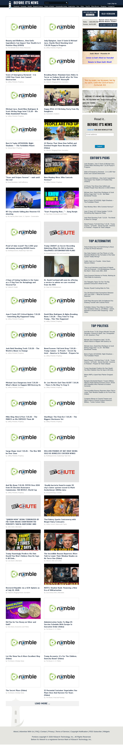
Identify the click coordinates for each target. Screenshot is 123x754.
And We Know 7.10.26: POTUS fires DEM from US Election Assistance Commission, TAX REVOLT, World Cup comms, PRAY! (23, 488)
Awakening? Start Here (25, 250)
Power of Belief (49, 6)
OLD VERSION (108, 13)
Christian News (19, 661)
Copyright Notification (79, 732)
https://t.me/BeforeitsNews (92, 106)
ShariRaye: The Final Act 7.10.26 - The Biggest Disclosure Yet (60, 418)
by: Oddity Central (49, 524)
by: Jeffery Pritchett (49, 48)
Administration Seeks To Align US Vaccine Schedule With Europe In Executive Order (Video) (58, 624)
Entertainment (57, 287)
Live (78, 6)
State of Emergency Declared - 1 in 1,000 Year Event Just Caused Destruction (21, 77)
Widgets (106, 732)
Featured (16, 6)
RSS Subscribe (95, 732)
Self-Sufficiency (23, 182)
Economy (23, 6)
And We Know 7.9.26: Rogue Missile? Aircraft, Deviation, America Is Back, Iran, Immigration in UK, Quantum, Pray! (99, 333)
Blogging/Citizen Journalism (60, 82)
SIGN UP (90, 130)
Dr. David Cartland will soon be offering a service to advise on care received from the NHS (61, 282)
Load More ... (42, 703)
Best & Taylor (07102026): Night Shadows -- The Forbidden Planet (20, 144)
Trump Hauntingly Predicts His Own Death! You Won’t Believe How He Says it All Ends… (22, 556)
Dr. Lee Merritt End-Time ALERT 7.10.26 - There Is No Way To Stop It (61, 383)
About (15, 732)
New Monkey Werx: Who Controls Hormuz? (98, 207)
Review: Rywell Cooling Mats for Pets (96, 288)
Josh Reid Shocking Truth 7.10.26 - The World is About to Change (22, 349)
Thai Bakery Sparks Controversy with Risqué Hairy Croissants (60, 520)
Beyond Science (38, 6)
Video (82, 6)
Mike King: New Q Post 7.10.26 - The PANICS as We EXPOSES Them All (21, 418)
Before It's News (26, 2)
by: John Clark (10, 527)
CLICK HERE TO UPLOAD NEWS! (108, 25)
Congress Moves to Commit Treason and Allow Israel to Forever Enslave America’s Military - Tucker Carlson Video (98, 400)
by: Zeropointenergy (50, 253)
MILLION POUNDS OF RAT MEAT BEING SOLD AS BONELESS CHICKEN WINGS (60, 452)
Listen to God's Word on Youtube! (100, 58)
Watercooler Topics (61, 524)
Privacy (51, 732)
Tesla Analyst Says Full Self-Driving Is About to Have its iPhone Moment (99, 247)
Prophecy (59, 48)
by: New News (48, 214)
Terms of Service (62, 732)
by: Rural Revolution (12, 182)
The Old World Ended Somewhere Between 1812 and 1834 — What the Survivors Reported (98, 294)
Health (30, 6)
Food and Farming (58, 697)
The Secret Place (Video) (16, 690)
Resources (27, 48)
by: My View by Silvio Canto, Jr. (15, 216)
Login (109, 3)
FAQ (37, 732)
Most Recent (95, 6)
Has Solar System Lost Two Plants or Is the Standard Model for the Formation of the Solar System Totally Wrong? (99, 254)
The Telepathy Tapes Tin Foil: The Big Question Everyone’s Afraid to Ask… (96, 282)
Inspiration (71, 6)
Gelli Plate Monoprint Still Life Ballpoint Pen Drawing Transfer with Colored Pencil (98, 301)
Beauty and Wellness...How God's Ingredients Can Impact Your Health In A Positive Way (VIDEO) (23, 43)
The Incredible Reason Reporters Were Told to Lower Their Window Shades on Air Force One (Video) (60, 556)
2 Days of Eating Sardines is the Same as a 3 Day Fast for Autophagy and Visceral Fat (22, 282)
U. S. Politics (57, 629)
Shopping (103, 6)
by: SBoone (47, 150)
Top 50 (87, 6)
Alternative (18, 527)
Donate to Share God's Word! (100, 62)
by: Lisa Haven (10, 561)
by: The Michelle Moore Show (14, 48)
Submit (99, 146)
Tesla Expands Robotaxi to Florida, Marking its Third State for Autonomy (99, 276)
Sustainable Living (61, 6)
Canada (59, 492)
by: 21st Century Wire (50, 592)
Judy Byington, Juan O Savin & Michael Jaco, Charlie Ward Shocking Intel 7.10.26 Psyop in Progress (60, 43)
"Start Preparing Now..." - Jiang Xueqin (60, 211)
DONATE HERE (90, 14)
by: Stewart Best (10, 148)
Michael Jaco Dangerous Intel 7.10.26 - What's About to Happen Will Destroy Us (23, 383)
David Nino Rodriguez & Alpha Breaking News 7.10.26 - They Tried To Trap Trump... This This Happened (61, 316)
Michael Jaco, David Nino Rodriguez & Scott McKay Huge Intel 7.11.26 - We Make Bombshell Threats (22, 111)
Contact (44, 732)
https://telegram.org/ (108, 100)
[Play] (100, 40)
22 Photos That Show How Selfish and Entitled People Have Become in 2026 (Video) (60, 145)
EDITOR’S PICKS (100, 158)
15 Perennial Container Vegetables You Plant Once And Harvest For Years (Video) (60, 692)
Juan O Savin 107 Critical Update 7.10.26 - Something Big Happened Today (23, 315)
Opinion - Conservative (32, 216)
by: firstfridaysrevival (12, 250)
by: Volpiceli (47, 82)
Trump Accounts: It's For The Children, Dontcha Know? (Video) (60, 657)
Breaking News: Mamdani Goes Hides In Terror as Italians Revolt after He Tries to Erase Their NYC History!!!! (61, 77)
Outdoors (56, 114)
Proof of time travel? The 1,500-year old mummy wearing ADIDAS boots (22, 247)
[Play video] (23, 27)
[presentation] (99, 140)
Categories (111, 6)
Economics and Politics (60, 214)
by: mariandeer (48, 114)
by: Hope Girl (48, 287)
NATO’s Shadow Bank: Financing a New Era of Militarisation (60, 589)
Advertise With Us (26, 732)
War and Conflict (57, 561)
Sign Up (114, 3)
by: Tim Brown (48, 629)
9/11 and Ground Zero (63, 253)
